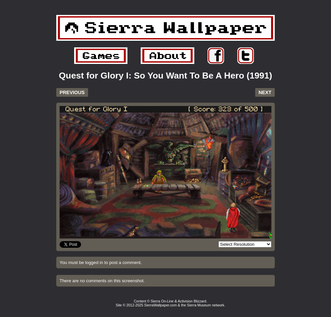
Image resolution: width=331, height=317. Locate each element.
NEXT (265, 92)
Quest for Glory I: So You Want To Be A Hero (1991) (165, 75)
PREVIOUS (72, 92)
